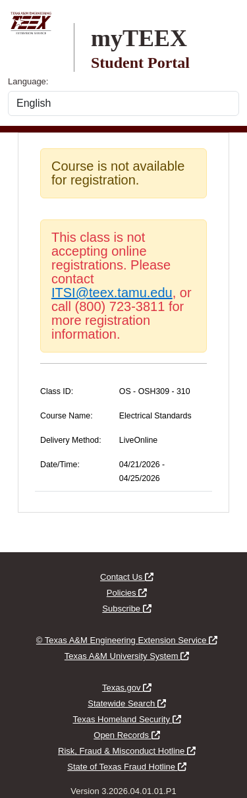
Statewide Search (127, 703)
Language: (28, 81)
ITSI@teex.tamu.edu (112, 292)
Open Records (126, 735)
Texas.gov (126, 688)
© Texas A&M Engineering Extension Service (126, 640)
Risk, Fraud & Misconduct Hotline (127, 751)
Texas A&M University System (127, 656)
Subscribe (126, 608)
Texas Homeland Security (126, 719)
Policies (127, 593)
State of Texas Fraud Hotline (126, 767)
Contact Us (126, 577)
